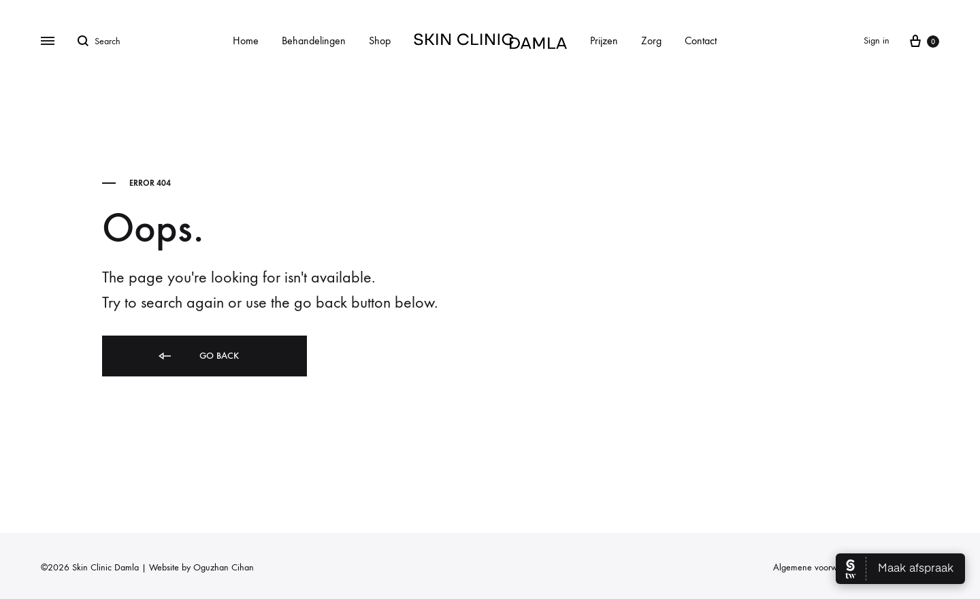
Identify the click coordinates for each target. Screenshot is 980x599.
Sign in (876, 40)
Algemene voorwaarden (818, 567)
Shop (380, 40)
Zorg (651, 40)
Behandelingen (314, 40)
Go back (198, 356)
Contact (701, 40)
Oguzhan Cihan (223, 567)
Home (246, 40)
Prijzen (604, 40)
